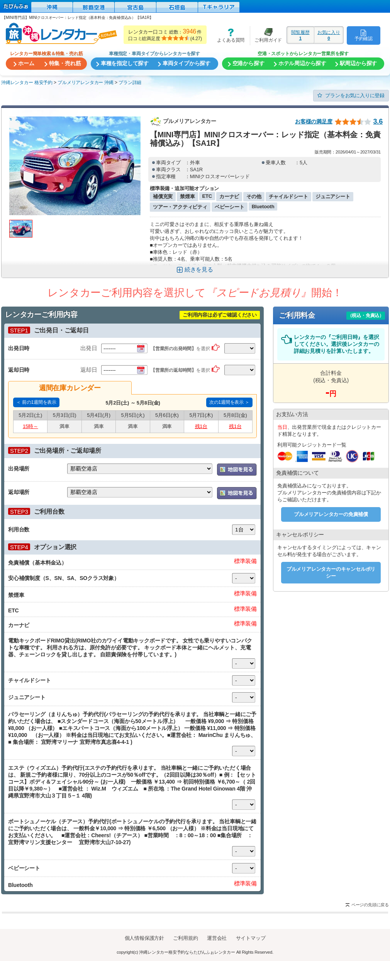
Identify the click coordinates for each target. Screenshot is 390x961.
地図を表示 (237, 470)
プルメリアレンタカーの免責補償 (331, 514)
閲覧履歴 (300, 35)
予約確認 (363, 35)
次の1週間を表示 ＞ (229, 402)
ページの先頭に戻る (370, 904)
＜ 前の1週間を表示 (36, 402)
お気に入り (328, 35)
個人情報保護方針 (144, 938)
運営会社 (217, 938)
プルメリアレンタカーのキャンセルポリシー (331, 572)
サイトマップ (251, 938)
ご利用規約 (185, 938)
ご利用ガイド (266, 35)
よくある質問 (228, 35)
